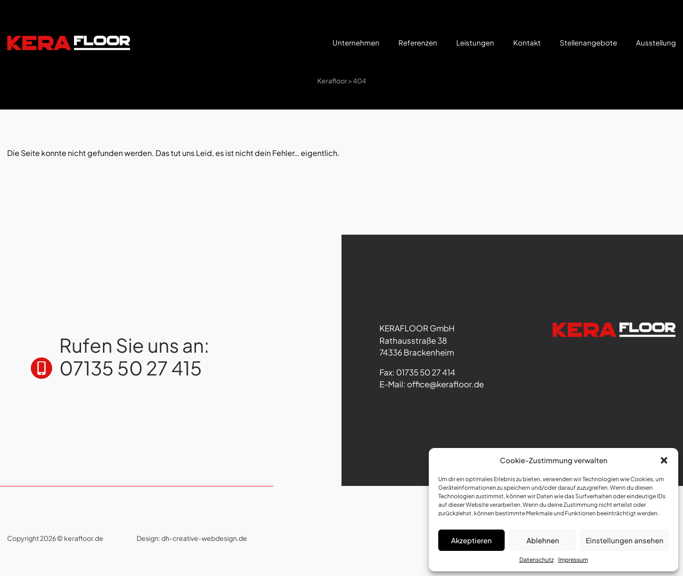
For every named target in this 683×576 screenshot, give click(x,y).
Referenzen (417, 42)
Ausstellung (656, 42)
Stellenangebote (588, 42)
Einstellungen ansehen (625, 540)
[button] (664, 460)
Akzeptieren (471, 540)
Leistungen (475, 42)
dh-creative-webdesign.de (204, 538)
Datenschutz (536, 559)
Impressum (573, 559)
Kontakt (527, 42)
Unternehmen (355, 42)
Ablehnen (542, 540)
